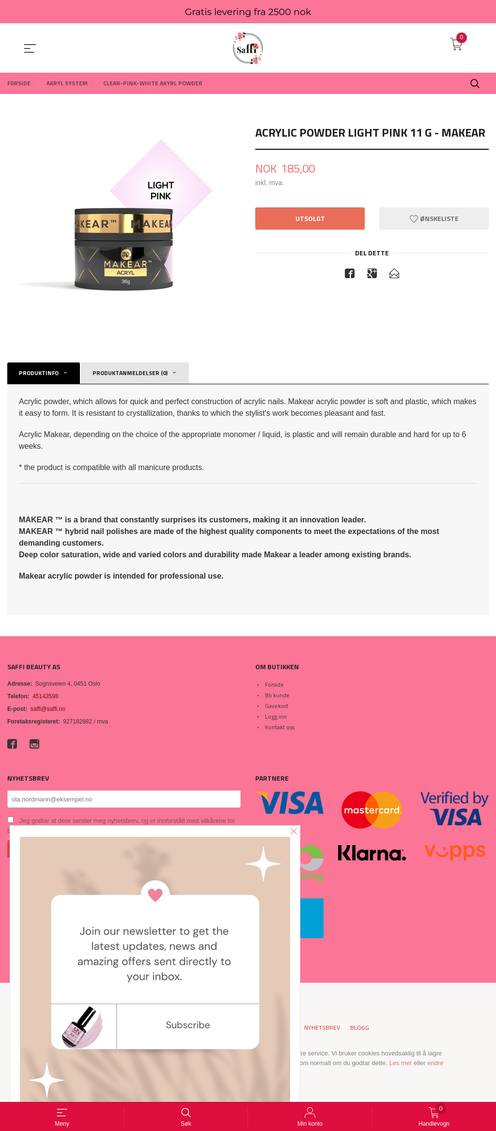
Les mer (400, 1063)
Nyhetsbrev (322, 1027)
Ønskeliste (434, 219)
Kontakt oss (279, 727)
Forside (274, 684)
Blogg (359, 1027)
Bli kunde (277, 695)
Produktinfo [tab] (39, 372)
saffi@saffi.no (48, 709)
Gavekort (276, 705)
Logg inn (276, 716)
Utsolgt (310, 219)
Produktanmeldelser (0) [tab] (130, 372)
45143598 (45, 696)
